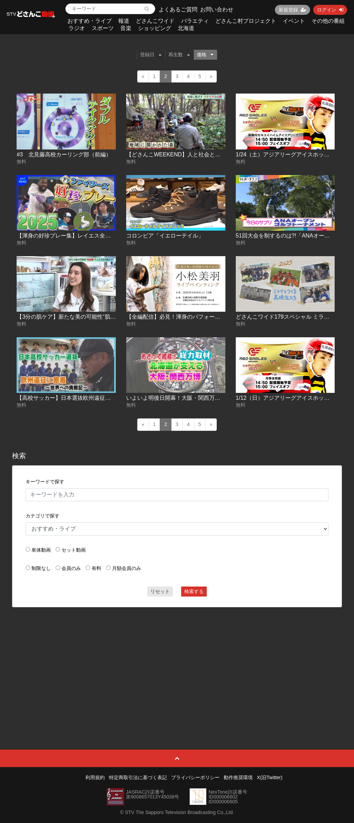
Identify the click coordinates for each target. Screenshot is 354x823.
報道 (123, 21)
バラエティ (195, 21)
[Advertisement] (177, 662)
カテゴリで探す (42, 516)
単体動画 (41, 550)
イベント (294, 21)
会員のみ (71, 568)
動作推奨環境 (238, 777)
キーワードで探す (45, 481)
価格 (205, 54)
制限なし (41, 568)
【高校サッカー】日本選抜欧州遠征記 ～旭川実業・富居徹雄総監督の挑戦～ (111, 398)
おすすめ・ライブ (89, 21)
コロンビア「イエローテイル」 (165, 236)
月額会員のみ (126, 568)
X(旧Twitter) (269, 777)
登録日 (150, 54)
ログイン (330, 9)
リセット (160, 591)
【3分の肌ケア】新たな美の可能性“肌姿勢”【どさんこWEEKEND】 (100, 317)
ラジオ (76, 28)
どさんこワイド (155, 21)
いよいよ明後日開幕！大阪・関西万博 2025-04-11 (188, 398)
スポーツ (103, 28)
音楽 (125, 28)
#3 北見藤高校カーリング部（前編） (64, 154)
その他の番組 (328, 21)
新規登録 (292, 9)
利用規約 (95, 777)
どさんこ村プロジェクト (245, 21)
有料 (96, 568)
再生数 (179, 54)
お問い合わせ (216, 9)
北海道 (186, 28)
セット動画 (74, 550)
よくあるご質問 (178, 9)
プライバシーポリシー (195, 777)
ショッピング (154, 28)
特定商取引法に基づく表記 (138, 777)
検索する (194, 591)
